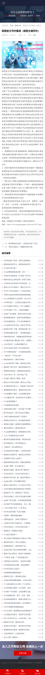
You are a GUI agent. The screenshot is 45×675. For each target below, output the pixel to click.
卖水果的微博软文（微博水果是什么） (18, 599)
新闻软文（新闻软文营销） (14, 531)
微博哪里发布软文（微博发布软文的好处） (19, 390)
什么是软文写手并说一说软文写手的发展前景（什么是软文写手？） (19, 325)
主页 (11, 25)
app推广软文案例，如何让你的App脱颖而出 (19, 314)
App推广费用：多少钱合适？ (14, 466)
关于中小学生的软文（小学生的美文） (18, 291)
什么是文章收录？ (10, 534)
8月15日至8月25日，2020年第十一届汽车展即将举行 (19, 618)
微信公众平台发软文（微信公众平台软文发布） (19, 287)
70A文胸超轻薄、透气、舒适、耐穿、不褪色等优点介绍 (19, 595)
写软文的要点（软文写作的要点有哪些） (19, 496)
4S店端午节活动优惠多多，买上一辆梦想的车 (19, 504)
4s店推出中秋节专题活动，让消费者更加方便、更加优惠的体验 (19, 523)
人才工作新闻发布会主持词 (14, 436)
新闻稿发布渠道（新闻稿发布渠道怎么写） (19, 371)
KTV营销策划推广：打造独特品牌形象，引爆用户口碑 (19, 352)
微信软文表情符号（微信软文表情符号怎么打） (19, 455)
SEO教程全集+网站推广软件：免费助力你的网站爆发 (19, 340)
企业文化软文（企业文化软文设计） (17, 474)
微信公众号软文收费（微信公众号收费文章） (19, 382)
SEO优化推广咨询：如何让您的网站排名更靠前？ (19, 260)
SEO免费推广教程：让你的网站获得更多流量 (19, 394)
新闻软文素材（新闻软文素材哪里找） (18, 424)
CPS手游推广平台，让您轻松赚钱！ (17, 310)
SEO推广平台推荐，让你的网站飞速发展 (19, 592)
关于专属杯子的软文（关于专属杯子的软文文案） (19, 306)
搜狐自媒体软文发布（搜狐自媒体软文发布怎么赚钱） (19, 462)
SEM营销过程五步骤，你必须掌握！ (17, 565)
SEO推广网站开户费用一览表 (14, 378)
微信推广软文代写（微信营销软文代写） (19, 367)
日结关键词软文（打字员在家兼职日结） (19, 321)
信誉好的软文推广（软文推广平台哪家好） (19, 409)
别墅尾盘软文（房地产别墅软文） (16, 519)
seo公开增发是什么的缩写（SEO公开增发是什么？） (19, 298)
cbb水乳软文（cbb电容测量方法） (16, 344)
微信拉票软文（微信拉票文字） (15, 428)
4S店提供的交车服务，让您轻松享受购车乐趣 (19, 451)
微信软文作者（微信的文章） (15, 622)
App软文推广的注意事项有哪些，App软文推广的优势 (19, 550)
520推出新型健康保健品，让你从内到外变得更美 (19, 580)
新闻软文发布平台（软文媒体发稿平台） (19, 420)
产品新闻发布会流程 (11, 405)
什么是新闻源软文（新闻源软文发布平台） (19, 432)
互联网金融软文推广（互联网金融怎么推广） (19, 333)
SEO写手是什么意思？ (12, 569)
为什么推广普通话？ (11, 637)
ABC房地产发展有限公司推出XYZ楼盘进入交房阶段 (19, 538)
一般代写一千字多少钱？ (13, 356)
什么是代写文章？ (10, 268)
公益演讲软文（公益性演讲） (15, 633)
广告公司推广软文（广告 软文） (16, 508)
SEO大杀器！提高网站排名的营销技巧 (18, 611)
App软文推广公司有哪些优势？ (15, 481)
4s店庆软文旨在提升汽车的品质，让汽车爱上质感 (19, 283)
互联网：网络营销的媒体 (13, 515)
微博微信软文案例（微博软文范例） (17, 630)
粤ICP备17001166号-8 (22, 665)
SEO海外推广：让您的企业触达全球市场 (19, 302)
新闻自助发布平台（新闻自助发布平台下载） (19, 264)
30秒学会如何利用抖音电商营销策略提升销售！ (19, 295)
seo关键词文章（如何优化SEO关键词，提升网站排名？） (19, 397)
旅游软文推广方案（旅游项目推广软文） (19, 329)
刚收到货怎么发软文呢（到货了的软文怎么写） (19, 279)
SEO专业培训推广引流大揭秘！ (15, 512)
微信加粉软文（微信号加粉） (15, 359)
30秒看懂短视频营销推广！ (14, 573)
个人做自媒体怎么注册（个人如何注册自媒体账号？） (19, 584)
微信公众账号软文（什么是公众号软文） (19, 485)
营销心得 (18, 25)
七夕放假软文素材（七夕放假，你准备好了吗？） (19, 588)
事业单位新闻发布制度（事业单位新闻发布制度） (19, 439)
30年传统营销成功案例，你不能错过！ (18, 603)
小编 (34, 35)
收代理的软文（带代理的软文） (15, 443)
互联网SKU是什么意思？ (13, 458)
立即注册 (22, 653)
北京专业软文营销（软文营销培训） (17, 348)
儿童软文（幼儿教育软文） (14, 447)
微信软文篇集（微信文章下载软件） (17, 470)
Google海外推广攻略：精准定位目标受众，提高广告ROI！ (19, 363)
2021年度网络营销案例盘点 (14, 607)
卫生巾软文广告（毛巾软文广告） (16, 375)
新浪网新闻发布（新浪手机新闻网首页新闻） (19, 318)
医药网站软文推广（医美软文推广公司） (24, 243)
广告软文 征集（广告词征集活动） (16, 557)
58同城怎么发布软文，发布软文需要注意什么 (19, 561)
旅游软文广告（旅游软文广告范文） (17, 493)
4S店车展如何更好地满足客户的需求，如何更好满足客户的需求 (19, 489)
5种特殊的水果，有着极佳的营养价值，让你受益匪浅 (19, 337)
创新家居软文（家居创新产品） (15, 546)
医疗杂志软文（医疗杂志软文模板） (17, 413)
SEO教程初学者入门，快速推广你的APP (18, 386)
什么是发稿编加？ (10, 401)
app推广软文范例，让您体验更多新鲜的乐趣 (19, 500)
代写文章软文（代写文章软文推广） (17, 527)
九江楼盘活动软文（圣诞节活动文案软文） (19, 614)
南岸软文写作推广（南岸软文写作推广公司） (19, 626)
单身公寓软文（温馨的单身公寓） (21, 247)
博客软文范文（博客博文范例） (15, 576)
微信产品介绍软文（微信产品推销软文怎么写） (19, 554)
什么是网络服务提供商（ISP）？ (16, 272)
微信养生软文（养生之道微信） (15, 542)
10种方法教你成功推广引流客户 (15, 416)
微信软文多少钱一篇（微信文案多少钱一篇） (19, 477)
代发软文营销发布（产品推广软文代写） (19, 276)
